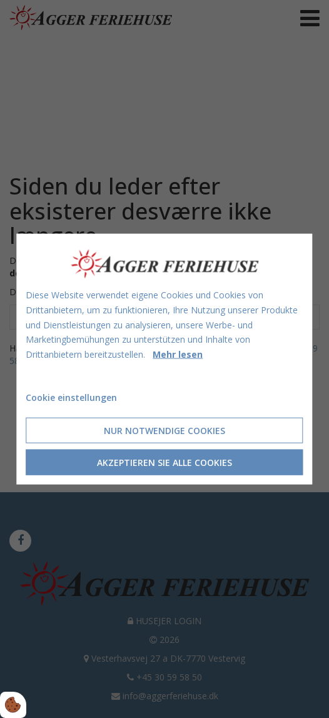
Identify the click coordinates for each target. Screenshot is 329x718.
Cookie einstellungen (71, 397)
